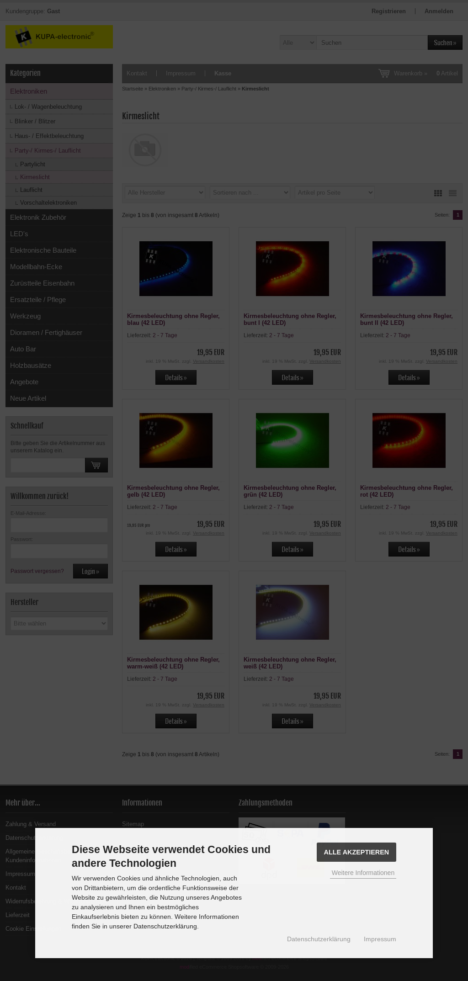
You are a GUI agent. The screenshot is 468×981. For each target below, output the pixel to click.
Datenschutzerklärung (319, 939)
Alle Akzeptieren (356, 852)
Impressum (380, 939)
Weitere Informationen (363, 872)
